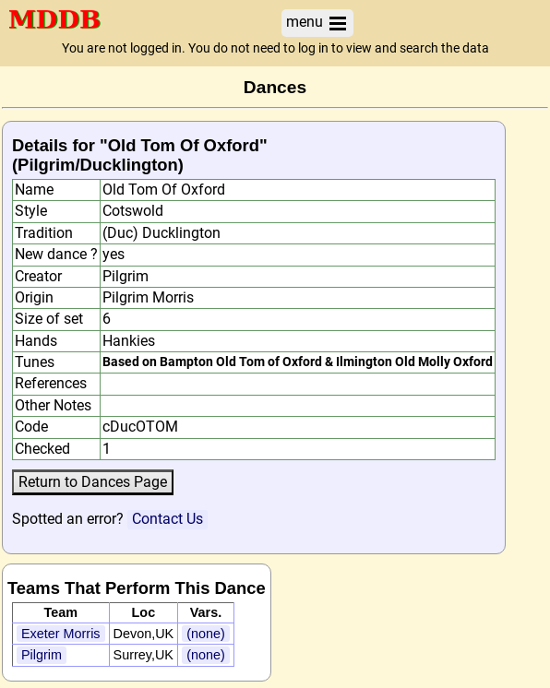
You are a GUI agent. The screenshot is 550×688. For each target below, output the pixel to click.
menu (317, 22)
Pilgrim (41, 654)
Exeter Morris (61, 633)
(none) (205, 633)
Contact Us (167, 519)
